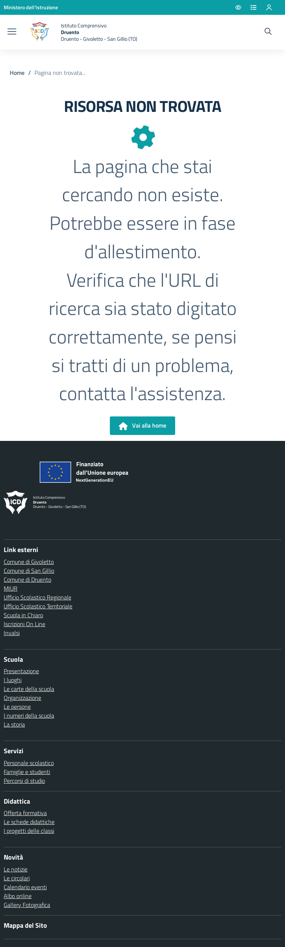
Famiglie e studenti (27, 771)
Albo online (18, 895)
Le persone (17, 706)
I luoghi (13, 679)
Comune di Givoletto (29, 561)
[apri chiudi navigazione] (11, 32)
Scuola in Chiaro (23, 615)
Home (17, 72)
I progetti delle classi (29, 830)
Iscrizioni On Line (24, 623)
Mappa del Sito (25, 925)
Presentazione (21, 671)
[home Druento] (80, 32)
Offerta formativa (25, 812)
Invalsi (12, 632)
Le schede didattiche (29, 821)
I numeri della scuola (29, 715)
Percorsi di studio (24, 780)
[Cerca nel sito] (268, 32)
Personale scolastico (29, 762)
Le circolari (17, 878)
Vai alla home (142, 426)
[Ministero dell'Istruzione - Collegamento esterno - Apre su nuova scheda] (31, 7)
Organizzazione (22, 697)
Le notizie (15, 869)
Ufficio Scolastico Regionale (37, 597)
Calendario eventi (25, 887)
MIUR (10, 588)
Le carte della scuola (29, 688)
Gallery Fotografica (27, 904)
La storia (14, 724)
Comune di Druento (27, 579)
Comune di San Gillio (29, 570)
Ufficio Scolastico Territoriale (38, 606)
